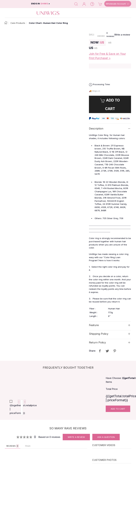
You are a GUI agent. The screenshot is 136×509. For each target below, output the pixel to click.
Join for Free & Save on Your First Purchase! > (107, 56)
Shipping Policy (98, 333)
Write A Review (76, 437)
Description (96, 128)
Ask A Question (106, 437)
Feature (94, 325)
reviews (110, 34)
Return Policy (97, 342)
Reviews (12, 446)
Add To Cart (118, 408)
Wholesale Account (118, 3)
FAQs (27, 446)
